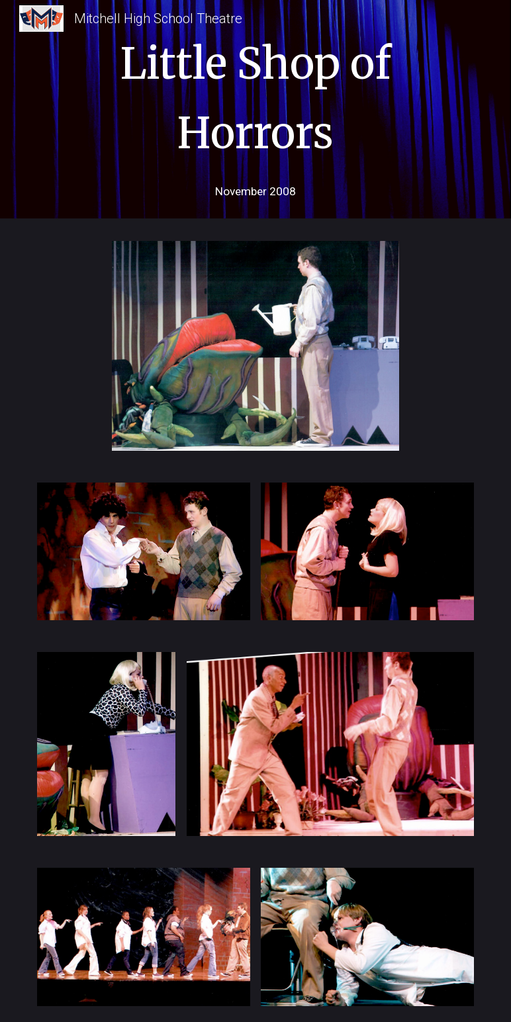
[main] (255, 94)
